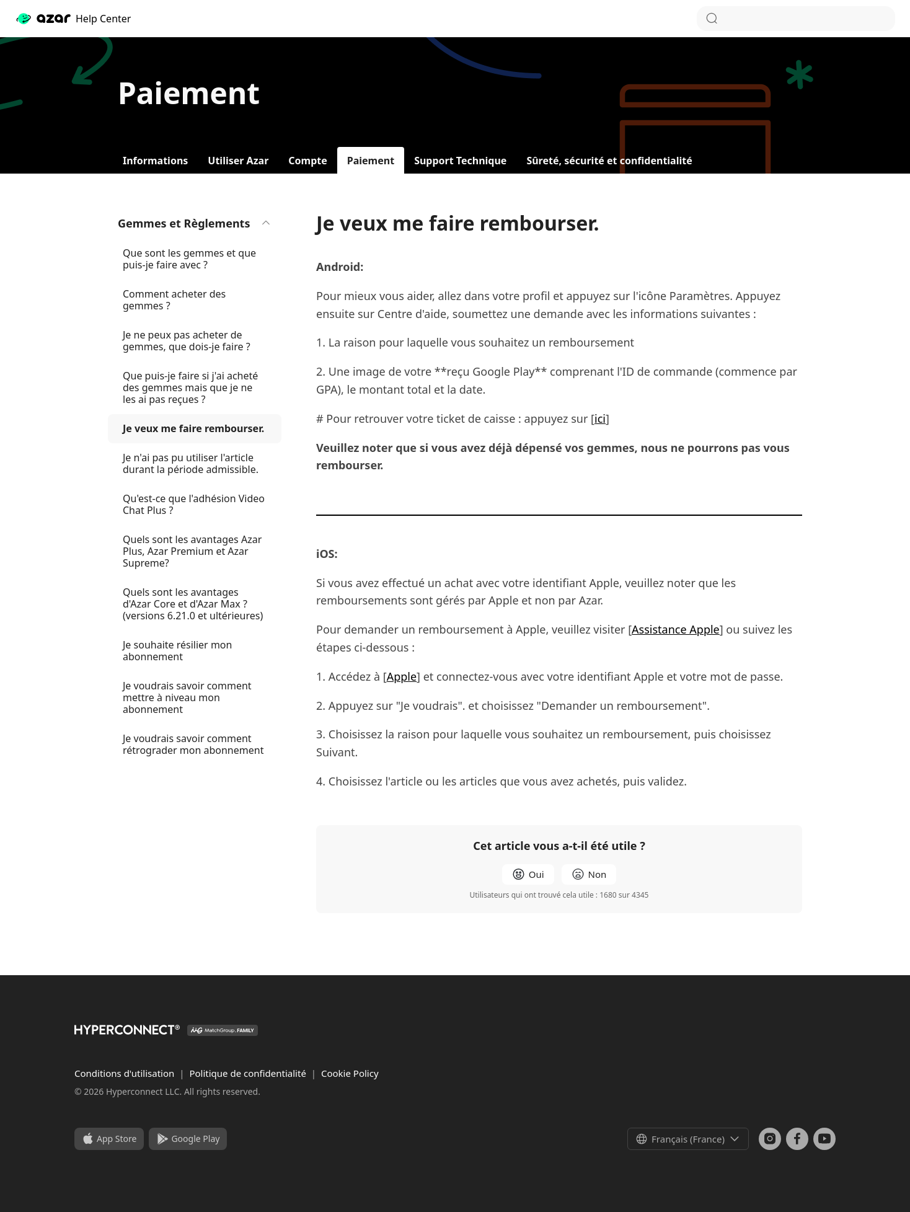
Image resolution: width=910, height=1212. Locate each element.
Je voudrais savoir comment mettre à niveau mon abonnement (187, 697)
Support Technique (460, 160)
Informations (155, 160)
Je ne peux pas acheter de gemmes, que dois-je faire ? (186, 340)
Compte (307, 160)
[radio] (528, 874)
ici (600, 418)
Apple (402, 676)
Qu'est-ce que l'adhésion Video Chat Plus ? (194, 504)
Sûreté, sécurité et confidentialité (609, 160)
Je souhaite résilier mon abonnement (177, 650)
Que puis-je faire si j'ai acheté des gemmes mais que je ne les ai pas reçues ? (190, 387)
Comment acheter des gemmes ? (174, 299)
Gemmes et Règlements (195, 223)
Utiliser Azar (238, 160)
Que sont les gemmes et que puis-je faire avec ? (189, 259)
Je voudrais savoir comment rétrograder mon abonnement (193, 744)
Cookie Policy (350, 1073)
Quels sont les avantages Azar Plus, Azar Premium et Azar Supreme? (192, 551)
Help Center (73, 18)
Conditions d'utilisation (125, 1073)
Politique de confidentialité (248, 1073)
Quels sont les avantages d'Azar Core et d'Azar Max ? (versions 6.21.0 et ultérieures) (193, 603)
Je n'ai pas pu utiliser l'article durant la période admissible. (190, 463)
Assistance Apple (676, 629)
